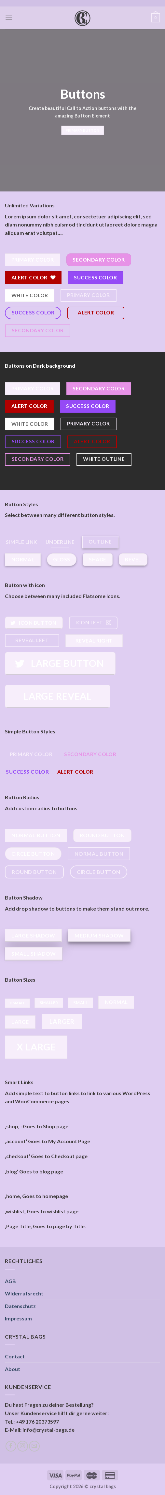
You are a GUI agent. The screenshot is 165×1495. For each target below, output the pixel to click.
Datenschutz (20, 1306)
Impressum (18, 1318)
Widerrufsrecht (24, 1293)
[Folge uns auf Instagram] (22, 1446)
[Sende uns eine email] (34, 1446)
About (12, 1369)
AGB (10, 1281)
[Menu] (9, 18)
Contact (15, 1356)
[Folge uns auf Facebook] (11, 1446)
